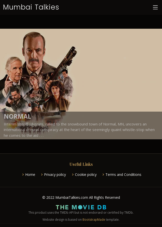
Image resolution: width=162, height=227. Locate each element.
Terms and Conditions (123, 174)
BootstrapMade (94, 219)
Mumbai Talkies (31, 7)
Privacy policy (55, 174)
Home (30, 174)
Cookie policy (86, 174)
